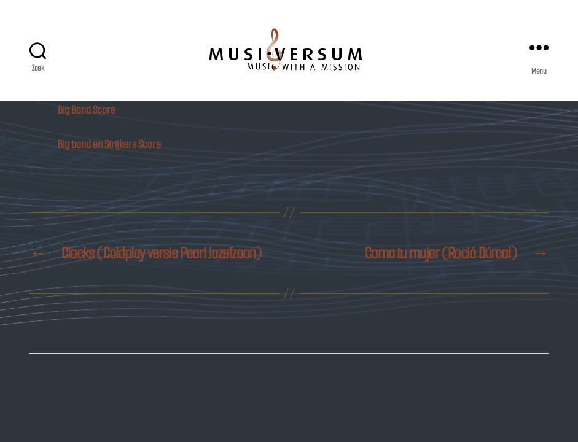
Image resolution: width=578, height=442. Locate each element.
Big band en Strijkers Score (109, 144)
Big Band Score (86, 110)
